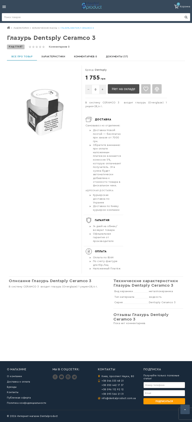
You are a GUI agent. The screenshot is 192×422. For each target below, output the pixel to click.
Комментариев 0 (59, 46)
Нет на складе (125, 92)
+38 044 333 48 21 (113, 381)
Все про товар (23, 57)
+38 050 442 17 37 (113, 385)
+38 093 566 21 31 (113, 394)
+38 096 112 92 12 (113, 389)
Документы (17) (122, 57)
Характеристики (56, 57)
